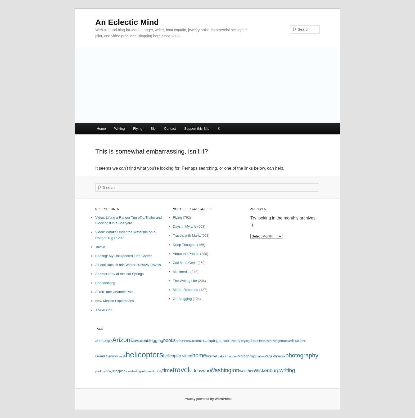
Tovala (100, 247)
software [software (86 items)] (146, 371)
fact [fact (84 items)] (290, 341)
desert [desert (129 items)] (255, 341)
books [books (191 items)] (169, 340)
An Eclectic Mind (127, 22)
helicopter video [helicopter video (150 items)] (177, 356)
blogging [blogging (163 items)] (155, 340)
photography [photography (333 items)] (301, 355)
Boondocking (105, 283)
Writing (119, 129)
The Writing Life (185, 281)
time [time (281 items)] (167, 370)
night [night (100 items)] (253, 356)
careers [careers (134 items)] (225, 341)
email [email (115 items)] (283, 341)
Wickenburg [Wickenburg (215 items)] (266, 370)
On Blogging (182, 299)
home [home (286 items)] (199, 355)
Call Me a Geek (185, 263)
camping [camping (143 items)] (211, 340)
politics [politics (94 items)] (100, 371)
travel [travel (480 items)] (181, 370)
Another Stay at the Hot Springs (119, 274)
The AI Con (103, 310)
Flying (137, 129)
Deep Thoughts (184, 245)
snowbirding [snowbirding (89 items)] (133, 371)
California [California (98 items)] (196, 341)
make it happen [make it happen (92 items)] (227, 356)
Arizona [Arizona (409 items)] (123, 339)
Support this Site (196, 129)
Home (101, 129)
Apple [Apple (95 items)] (108, 341)
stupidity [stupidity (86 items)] (157, 371)
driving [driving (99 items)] (274, 341)
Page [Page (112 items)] (268, 356)
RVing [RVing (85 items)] (108, 371)
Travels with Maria (187, 235)
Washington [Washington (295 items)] (224, 370)
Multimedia (181, 272)
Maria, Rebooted (185, 290)
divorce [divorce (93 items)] (265, 341)
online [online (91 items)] (260, 356)
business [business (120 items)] (182, 341)
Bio (153, 129)
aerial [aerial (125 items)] (99, 341)
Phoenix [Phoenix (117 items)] (279, 356)
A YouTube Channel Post (114, 292)
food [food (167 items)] (296, 340)
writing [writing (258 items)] (287, 370)
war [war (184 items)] (206, 370)
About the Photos (186, 254)
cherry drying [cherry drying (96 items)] (240, 341)
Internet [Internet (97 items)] (211, 356)
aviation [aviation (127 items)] (140, 341)
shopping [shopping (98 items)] (118, 371)
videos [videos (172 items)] (195, 370)
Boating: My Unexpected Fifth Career (123, 256)
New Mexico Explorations (114, 301)
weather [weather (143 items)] (246, 370)
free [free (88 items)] (303, 341)
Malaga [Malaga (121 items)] (244, 356)
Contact (170, 129)
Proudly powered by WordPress (207, 399)
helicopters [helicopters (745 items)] (144, 354)
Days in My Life (184, 226)
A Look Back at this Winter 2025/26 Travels (128, 265)
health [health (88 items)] (122, 356)
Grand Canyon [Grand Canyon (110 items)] (106, 356)
